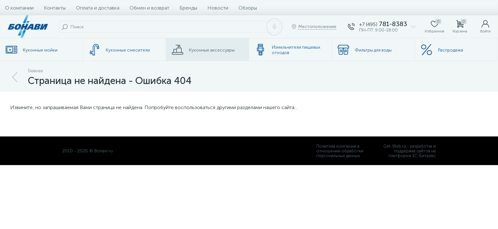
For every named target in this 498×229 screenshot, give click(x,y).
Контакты (55, 8)
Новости (217, 8)
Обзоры (248, 8)
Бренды (188, 8)
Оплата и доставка (97, 8)
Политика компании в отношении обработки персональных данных (339, 151)
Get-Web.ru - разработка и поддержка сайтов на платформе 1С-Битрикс (409, 151)
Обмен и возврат (149, 8)
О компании (19, 8)
